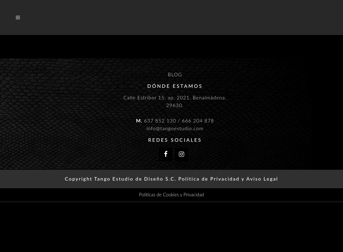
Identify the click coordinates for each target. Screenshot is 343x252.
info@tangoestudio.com (174, 128)
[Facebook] (165, 154)
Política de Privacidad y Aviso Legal (228, 179)
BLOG (175, 74)
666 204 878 (198, 121)
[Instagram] (181, 154)
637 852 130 (160, 121)
